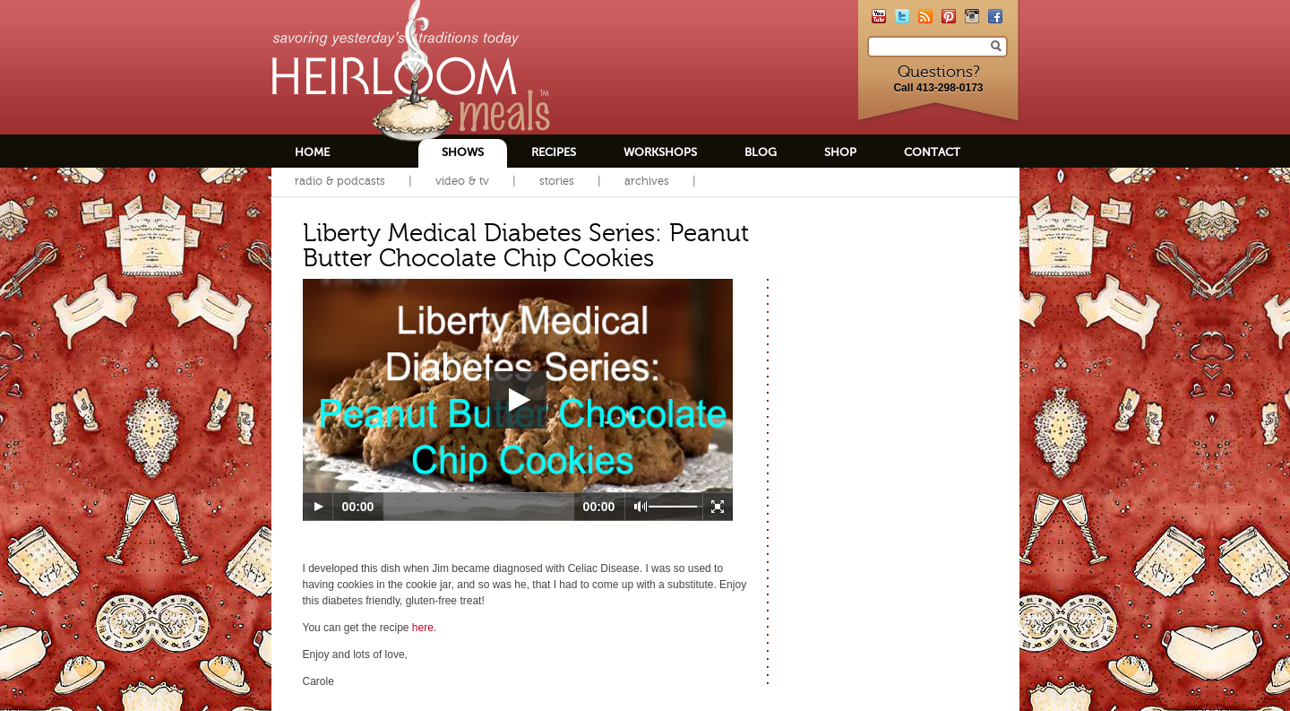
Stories (556, 180)
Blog (760, 152)
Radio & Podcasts (340, 180)
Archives (646, 180)
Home (312, 152)
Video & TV (462, 180)
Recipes (553, 152)
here (423, 627)
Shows (463, 152)
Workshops (660, 152)
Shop (840, 152)
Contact (932, 152)
